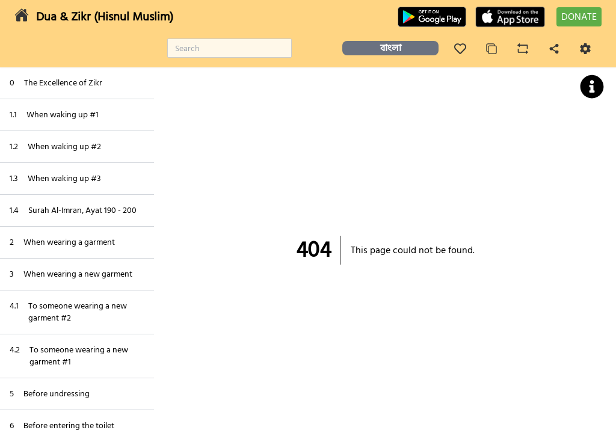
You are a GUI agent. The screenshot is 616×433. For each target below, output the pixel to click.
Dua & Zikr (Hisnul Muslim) (104, 16)
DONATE (579, 17)
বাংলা (390, 48)
